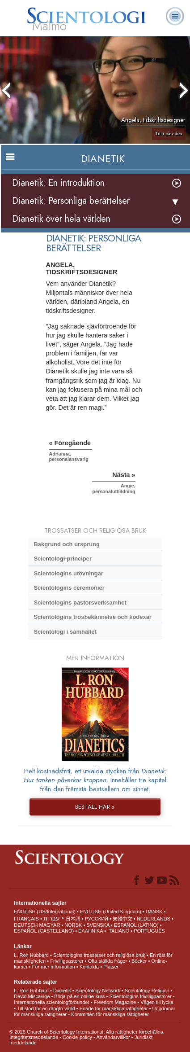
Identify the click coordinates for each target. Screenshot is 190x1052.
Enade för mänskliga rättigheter (114, 1008)
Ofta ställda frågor (107, 961)
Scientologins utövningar (68, 573)
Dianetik (62, 990)
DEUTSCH (26, 925)
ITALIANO (118, 931)
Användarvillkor (113, 1037)
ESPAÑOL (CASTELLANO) (44, 931)
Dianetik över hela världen (61, 218)
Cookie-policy (77, 1037)
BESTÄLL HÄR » (95, 806)
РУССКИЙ (96, 918)
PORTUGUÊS (149, 931)
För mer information (53, 966)
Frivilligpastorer (67, 961)
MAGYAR (49, 925)
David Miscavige (32, 996)
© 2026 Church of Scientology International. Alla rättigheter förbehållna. (87, 1031)
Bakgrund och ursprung (67, 544)
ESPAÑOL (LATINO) (136, 925)
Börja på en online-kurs (79, 996)
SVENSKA (97, 925)
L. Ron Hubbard (31, 955)
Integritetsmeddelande (33, 1037)
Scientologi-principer (63, 558)
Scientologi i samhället (65, 631)
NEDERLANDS (153, 918)
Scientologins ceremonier (69, 587)
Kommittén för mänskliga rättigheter (110, 1014)
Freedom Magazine (114, 1002)
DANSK (154, 911)
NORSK (73, 925)
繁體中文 (122, 918)
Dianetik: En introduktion (58, 182)
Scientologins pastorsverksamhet (80, 602)
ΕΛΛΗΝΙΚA (90, 931)
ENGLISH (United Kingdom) (110, 911)
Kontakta (89, 966)
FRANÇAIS (26, 918)
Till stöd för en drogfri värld (46, 1008)
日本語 (73, 918)
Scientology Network (98, 990)
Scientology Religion (147, 990)
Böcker (139, 961)
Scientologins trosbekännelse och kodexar (92, 617)
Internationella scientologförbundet (51, 1002)
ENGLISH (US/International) (45, 911)
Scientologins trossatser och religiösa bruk (99, 955)
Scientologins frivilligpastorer (140, 996)
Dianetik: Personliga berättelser (71, 200)
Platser (110, 966)
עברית (51, 918)
